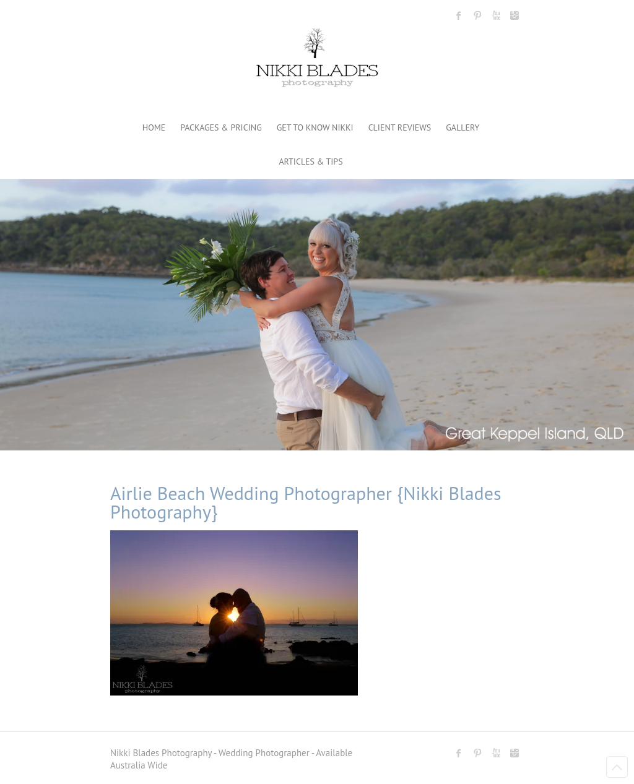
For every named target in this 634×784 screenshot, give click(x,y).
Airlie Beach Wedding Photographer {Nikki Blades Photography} (306, 502)
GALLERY (462, 127)
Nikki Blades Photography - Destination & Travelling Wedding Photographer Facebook (458, 15)
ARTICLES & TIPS (310, 161)
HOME (154, 127)
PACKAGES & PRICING (220, 127)
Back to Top (617, 767)
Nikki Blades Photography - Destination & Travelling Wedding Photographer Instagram (514, 15)
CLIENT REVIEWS (400, 127)
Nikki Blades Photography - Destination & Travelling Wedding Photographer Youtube (496, 15)
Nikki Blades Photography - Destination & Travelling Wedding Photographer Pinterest (477, 15)
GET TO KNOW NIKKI (315, 127)
